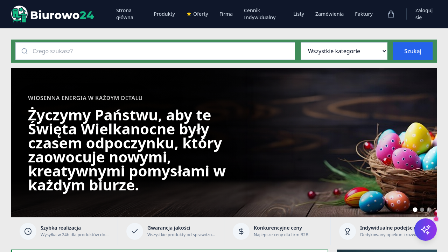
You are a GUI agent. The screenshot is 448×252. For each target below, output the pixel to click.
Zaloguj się (424, 14)
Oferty (197, 13)
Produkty (164, 13)
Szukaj (412, 51)
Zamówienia (329, 13)
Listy (298, 13)
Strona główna (124, 14)
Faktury (364, 13)
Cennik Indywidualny (259, 14)
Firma (226, 13)
